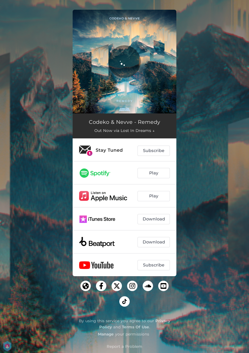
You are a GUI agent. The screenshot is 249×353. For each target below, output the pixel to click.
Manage (106, 334)
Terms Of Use (135, 326)
